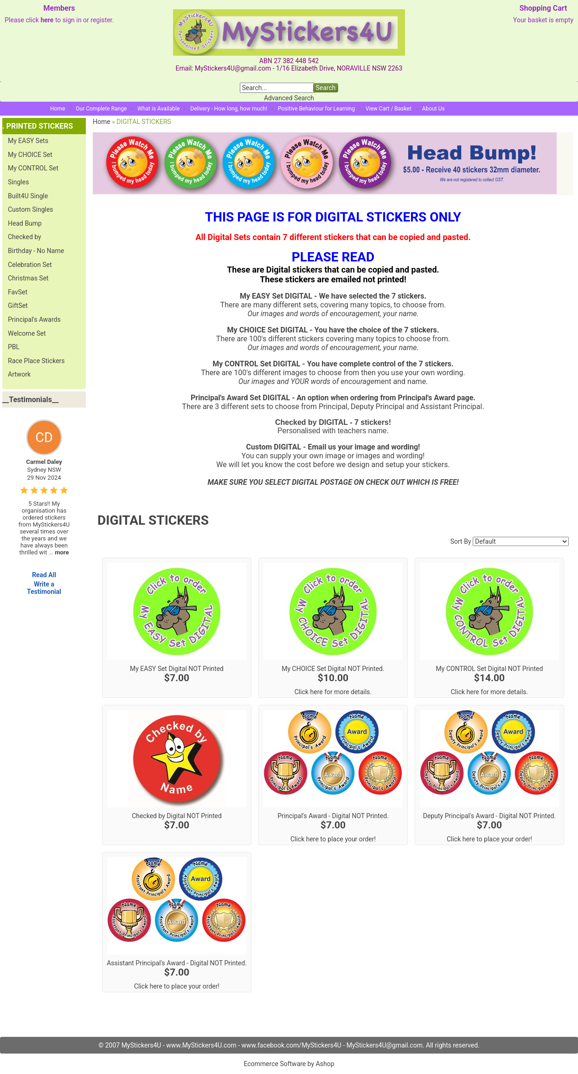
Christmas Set (28, 278)
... (59, 552)
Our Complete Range (101, 108)
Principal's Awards (34, 319)
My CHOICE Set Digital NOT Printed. (333, 668)
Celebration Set (30, 264)
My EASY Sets (28, 140)
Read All (44, 575)
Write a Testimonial (44, 587)
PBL (13, 347)
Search (325, 87)
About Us (433, 108)
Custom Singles (30, 209)
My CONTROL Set (33, 168)
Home (57, 108)
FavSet (17, 292)
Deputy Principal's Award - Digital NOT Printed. (489, 816)
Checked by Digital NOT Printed (177, 816)
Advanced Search (289, 98)
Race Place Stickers (36, 361)
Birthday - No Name (36, 250)
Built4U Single (28, 196)
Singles (18, 182)
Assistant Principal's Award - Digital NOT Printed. (177, 963)
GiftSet (18, 305)
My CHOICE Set (30, 154)
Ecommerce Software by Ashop (289, 1063)
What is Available (158, 108)
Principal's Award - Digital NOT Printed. (333, 816)
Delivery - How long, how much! (228, 108)
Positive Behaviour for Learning (316, 108)
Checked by (24, 237)
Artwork (19, 374)
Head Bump (25, 223)
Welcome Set (27, 333)
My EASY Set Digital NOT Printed (177, 668)
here (46, 20)
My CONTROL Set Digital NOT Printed (489, 668)
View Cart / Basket (388, 108)
